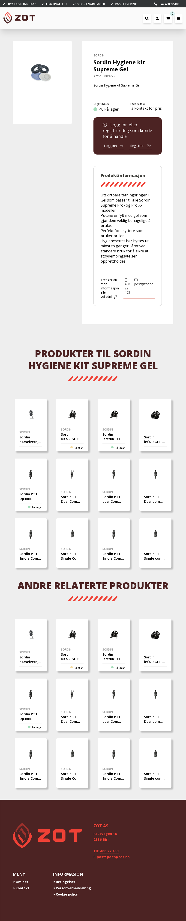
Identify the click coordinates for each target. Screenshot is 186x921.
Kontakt (21, 888)
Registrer (140, 145)
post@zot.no (143, 282)
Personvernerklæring (72, 888)
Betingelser (64, 882)
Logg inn (113, 145)
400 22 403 (127, 286)
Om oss (20, 882)
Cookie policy (65, 894)
